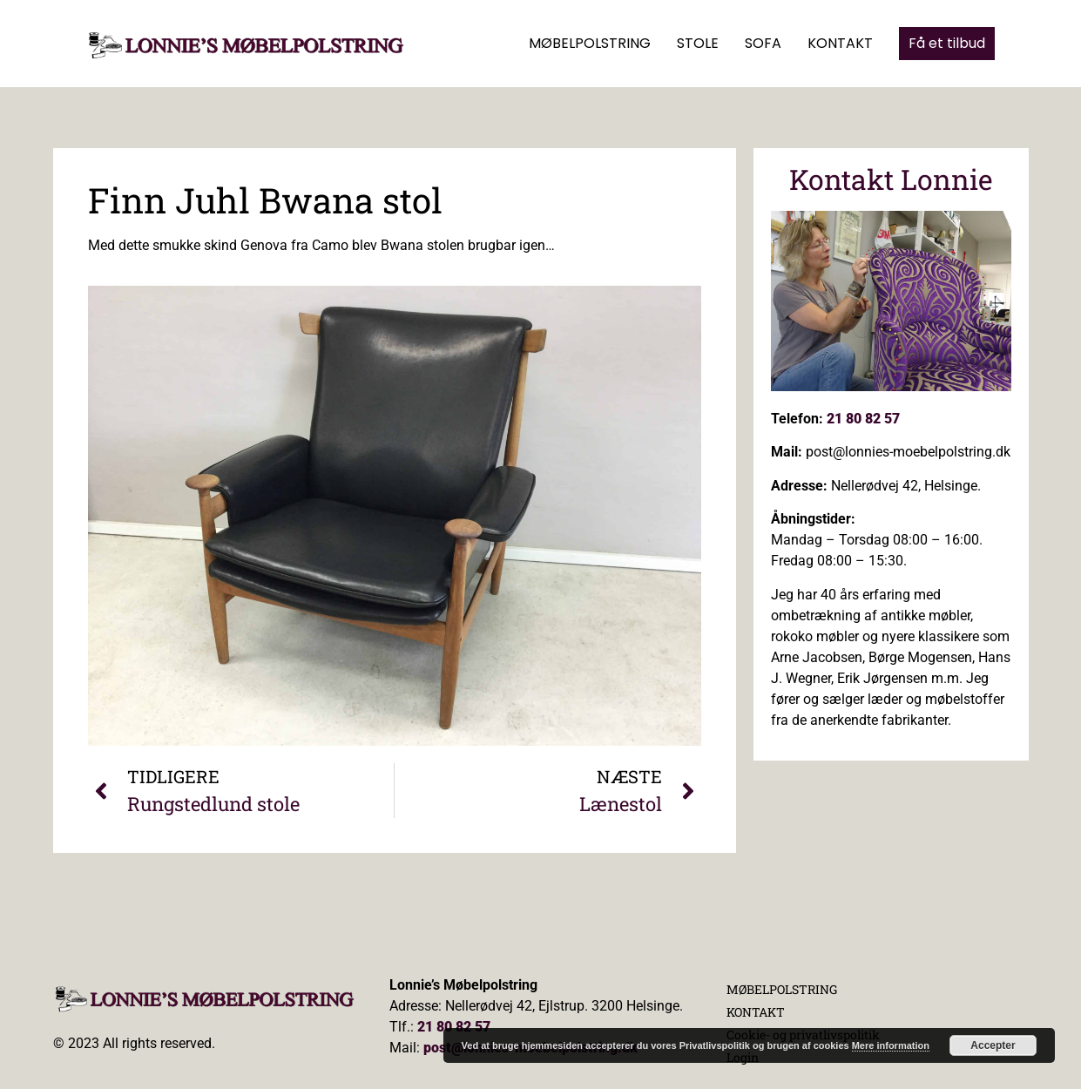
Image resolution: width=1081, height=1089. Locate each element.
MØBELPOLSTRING (590, 43)
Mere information (890, 1045)
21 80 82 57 (863, 418)
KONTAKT (840, 43)
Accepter (992, 1045)
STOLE (698, 43)
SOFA (763, 43)
